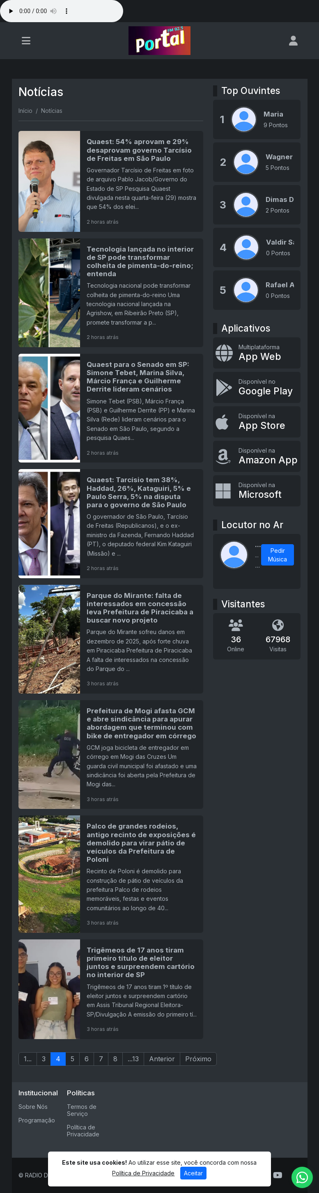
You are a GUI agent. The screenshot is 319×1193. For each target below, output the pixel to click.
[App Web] (257, 353)
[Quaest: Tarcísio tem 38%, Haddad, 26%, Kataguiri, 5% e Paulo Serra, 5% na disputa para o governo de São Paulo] (111, 523)
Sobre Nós (33, 1106)
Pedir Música (277, 555)
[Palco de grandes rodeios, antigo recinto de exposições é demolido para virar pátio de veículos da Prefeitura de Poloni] (111, 874)
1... (28, 1059)
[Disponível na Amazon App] (257, 456)
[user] (293, 40)
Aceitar (193, 1173)
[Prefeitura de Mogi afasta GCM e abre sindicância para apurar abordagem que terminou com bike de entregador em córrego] (111, 754)
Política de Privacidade (83, 1131)
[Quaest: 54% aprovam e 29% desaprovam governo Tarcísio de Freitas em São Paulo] (111, 181)
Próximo (198, 1059)
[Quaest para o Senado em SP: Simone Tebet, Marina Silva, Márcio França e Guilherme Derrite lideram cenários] (111, 408)
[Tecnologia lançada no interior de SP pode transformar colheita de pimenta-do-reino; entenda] (111, 292)
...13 (133, 1059)
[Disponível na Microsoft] (257, 490)
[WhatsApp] (302, 1177)
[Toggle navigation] (26, 40)
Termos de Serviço (81, 1110)
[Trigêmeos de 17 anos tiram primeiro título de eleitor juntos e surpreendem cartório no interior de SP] (111, 989)
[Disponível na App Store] (257, 421)
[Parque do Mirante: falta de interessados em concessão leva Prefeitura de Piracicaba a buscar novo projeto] (111, 639)
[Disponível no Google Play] (257, 387)
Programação (36, 1120)
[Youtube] (277, 1175)
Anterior (162, 1059)
